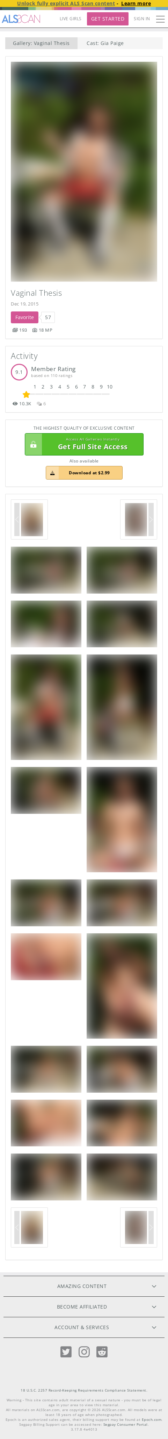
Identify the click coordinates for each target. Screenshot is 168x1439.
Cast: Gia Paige (105, 43)
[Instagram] (84, 1352)
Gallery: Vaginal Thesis (41, 43)
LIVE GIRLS (71, 19)
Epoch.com (152, 1419)
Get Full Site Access (82, 444)
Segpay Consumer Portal (125, 1424)
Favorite (24, 317)
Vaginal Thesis (36, 292)
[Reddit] (102, 1352)
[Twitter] (66, 1352)
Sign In (142, 19)
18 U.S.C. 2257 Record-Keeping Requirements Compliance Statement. (84, 1390)
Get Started (108, 18)
